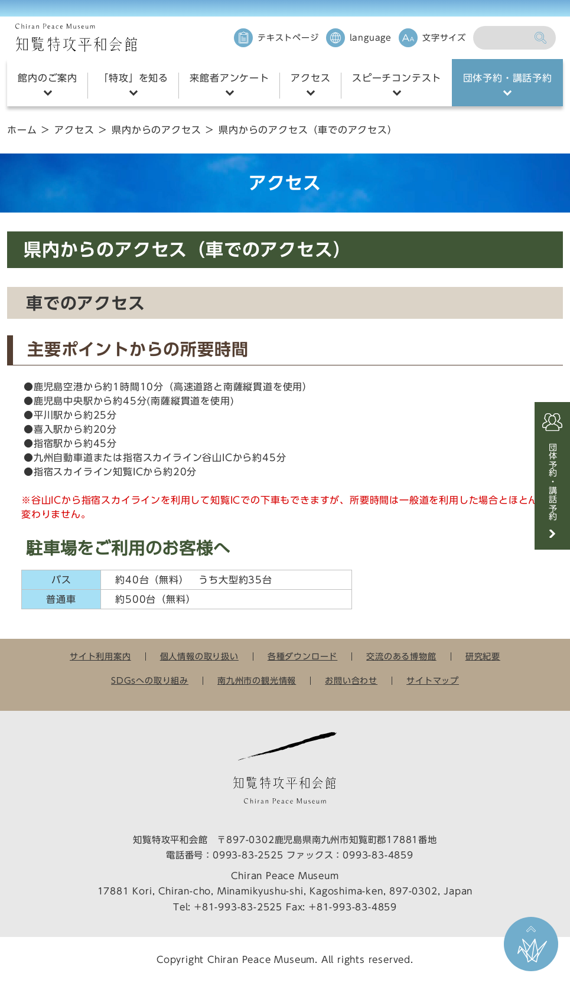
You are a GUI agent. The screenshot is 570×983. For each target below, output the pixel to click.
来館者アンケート (229, 78)
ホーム (22, 130)
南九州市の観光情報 (256, 681)
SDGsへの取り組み (149, 681)
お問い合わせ (351, 681)
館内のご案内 (47, 78)
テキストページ (288, 38)
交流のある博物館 (401, 656)
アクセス (310, 78)
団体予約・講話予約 (507, 78)
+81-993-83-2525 (238, 907)
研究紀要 (482, 656)
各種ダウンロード (302, 656)
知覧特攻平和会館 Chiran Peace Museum (76, 38)
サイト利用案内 (100, 656)
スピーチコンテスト (396, 78)
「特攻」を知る (133, 78)
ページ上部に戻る (531, 944)
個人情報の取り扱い (199, 656)
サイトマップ (432, 681)
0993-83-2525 (248, 855)
